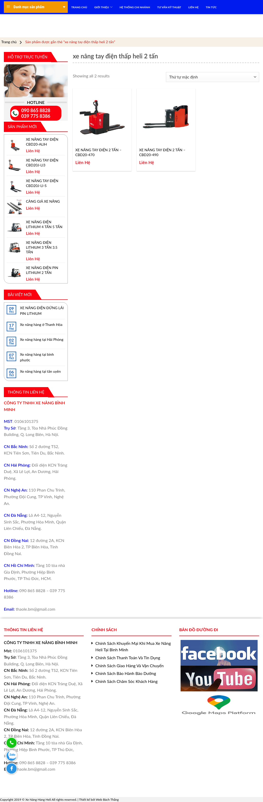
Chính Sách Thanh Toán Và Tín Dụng (127, 657)
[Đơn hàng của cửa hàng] (212, 77)
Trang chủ (9, 42)
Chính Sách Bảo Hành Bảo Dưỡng (125, 673)
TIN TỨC (211, 7)
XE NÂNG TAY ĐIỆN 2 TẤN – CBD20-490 (162, 152)
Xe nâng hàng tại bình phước (37, 357)
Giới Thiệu (103, 7)
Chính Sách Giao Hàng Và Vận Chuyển (129, 665)
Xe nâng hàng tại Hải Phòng (41, 339)
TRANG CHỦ (79, 7)
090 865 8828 (35, 110)
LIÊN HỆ (193, 7)
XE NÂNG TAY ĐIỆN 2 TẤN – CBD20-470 (98, 152)
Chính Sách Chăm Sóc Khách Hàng (126, 681)
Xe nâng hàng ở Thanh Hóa (41, 324)
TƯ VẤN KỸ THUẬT (169, 7)
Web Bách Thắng (107, 799)
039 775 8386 (35, 116)
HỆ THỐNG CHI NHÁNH (135, 7)
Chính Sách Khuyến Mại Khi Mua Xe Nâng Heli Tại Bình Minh (133, 646)
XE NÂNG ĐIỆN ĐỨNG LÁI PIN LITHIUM (42, 311)
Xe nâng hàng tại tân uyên (40, 371)
